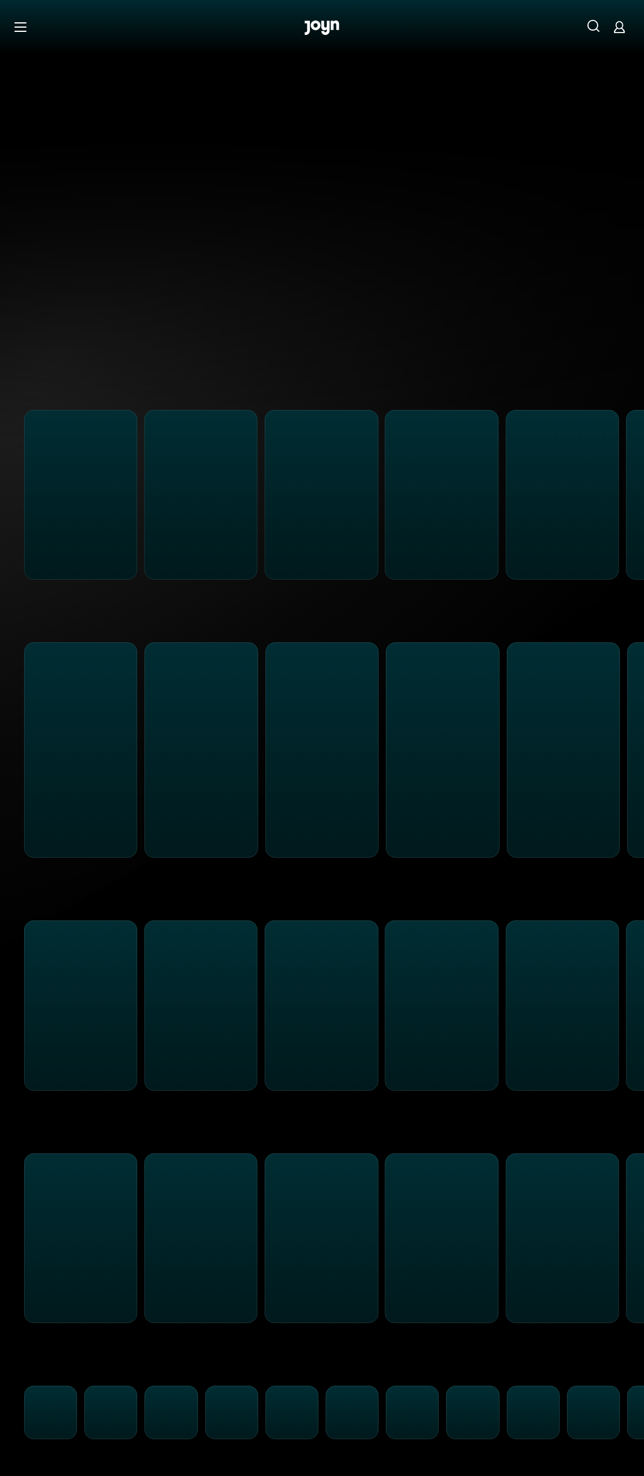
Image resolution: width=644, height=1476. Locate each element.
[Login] (619, 26)
